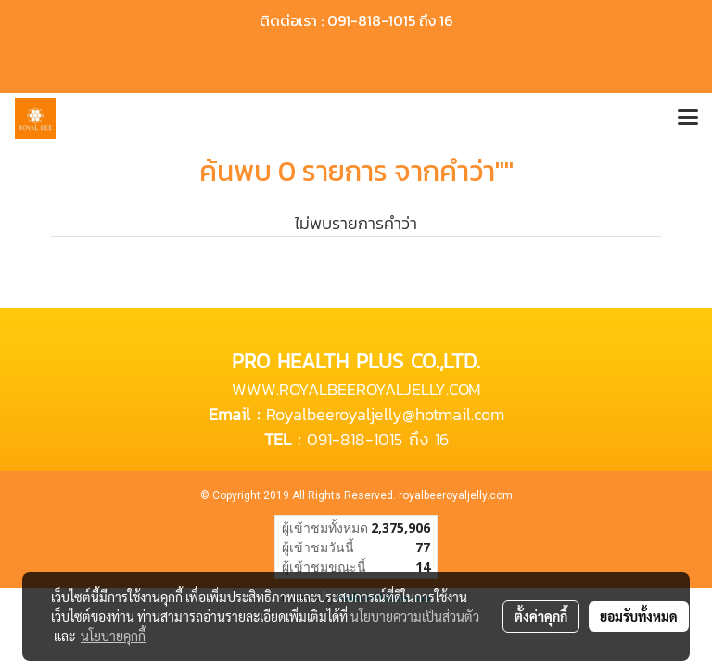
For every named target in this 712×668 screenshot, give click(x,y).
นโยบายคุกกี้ (113, 635)
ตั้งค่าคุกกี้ (541, 616)
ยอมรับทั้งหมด (639, 616)
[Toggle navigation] (688, 118)
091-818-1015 (354, 439)
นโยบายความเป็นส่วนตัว (414, 616)
